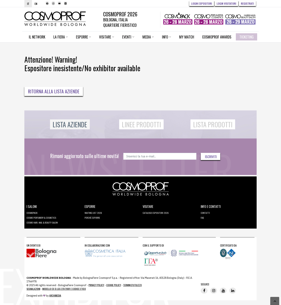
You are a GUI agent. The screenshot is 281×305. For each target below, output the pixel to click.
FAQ (202, 217)
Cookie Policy (113, 285)
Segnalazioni (33, 289)
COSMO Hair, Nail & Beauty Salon (42, 222)
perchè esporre (92, 217)
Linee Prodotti (141, 124)
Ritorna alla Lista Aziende (53, 91)
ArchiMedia (55, 295)
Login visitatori (226, 3)
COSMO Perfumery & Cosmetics (41, 217)
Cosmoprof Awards (216, 37)
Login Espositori (201, 3)
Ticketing (246, 37)
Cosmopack (32, 212)
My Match (186, 37)
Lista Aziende (70, 124)
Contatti (205, 212)
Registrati (247, 3)
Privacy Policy (96, 285)
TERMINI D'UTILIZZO (132, 285)
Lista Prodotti (212, 124)
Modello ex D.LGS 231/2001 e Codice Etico (64, 289)
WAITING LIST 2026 (93, 212)
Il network (37, 37)
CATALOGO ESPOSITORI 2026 (156, 212)
